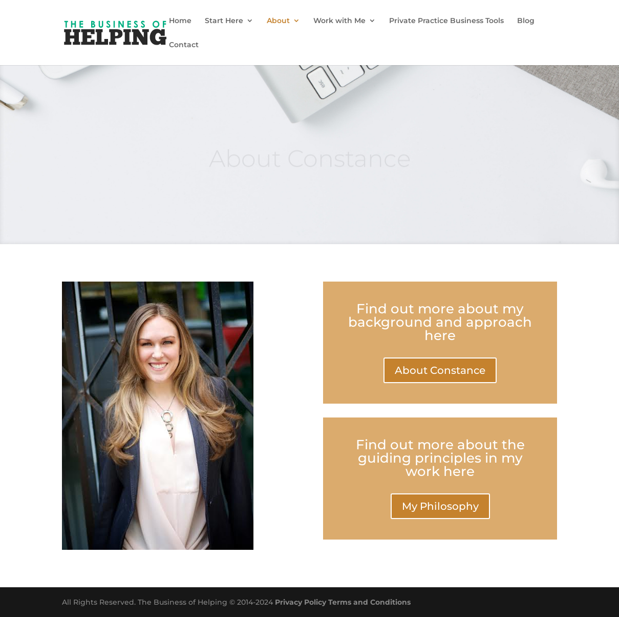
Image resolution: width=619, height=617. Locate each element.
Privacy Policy (300, 602)
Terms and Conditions (369, 602)
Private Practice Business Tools (446, 21)
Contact (184, 45)
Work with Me (339, 21)
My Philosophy (440, 506)
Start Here (224, 21)
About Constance (440, 370)
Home (180, 21)
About (278, 21)
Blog (526, 21)
